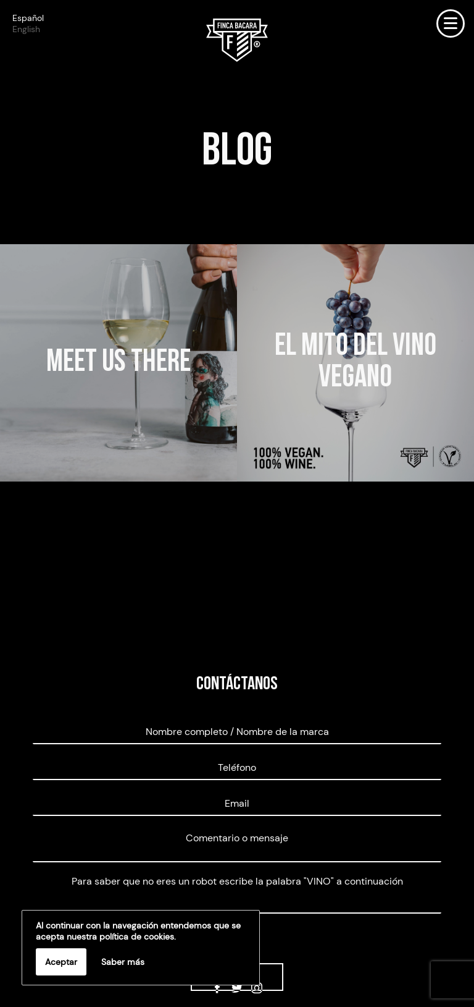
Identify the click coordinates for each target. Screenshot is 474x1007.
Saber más (122, 961)
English (26, 29)
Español (28, 17)
